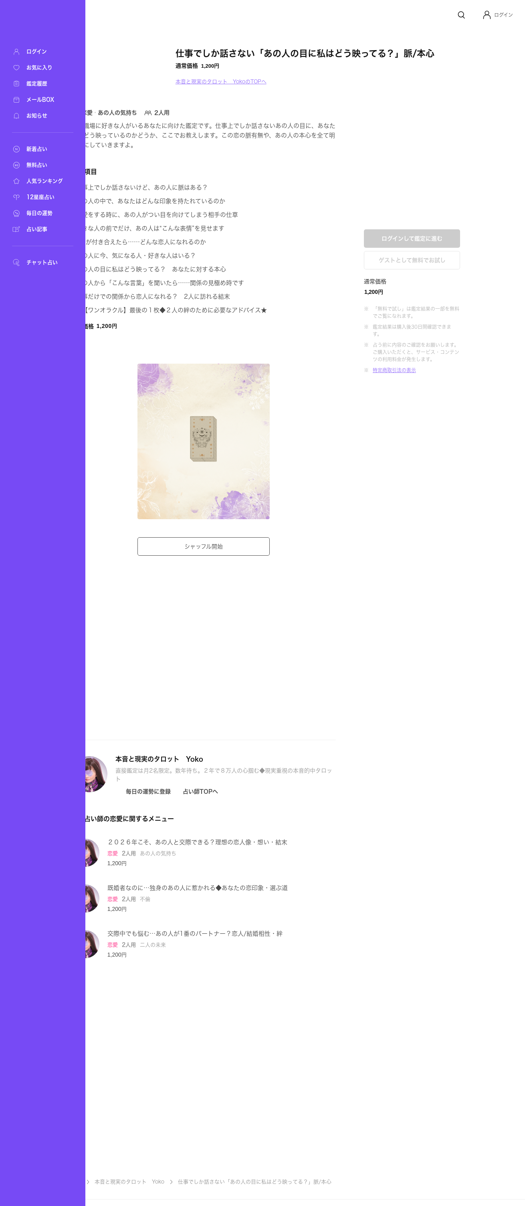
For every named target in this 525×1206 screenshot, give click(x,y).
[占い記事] (40, 229)
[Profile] (487, 15)
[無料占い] (40, 165)
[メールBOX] (40, 99)
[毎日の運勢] (40, 213)
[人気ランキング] (40, 181)
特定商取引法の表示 (435, 370)
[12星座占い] (40, 197)
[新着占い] (40, 149)
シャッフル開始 (244, 546)
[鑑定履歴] (40, 83)
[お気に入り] (40, 67)
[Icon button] (184, 791)
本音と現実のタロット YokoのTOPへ (261, 81)
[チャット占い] (40, 262)
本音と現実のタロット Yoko (170, 1181)
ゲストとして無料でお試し (453, 260)
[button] (497, 15)
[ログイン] (40, 51)
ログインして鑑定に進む (452, 238)
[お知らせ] (40, 115)
